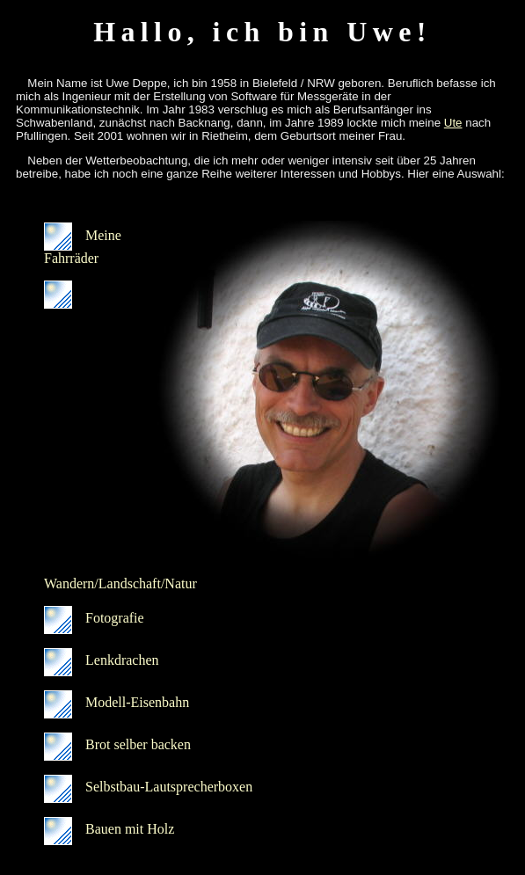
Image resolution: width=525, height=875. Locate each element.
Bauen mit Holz (109, 828)
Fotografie (94, 617)
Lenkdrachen (101, 660)
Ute (453, 122)
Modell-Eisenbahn (116, 702)
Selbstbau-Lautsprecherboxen (148, 786)
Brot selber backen (117, 744)
